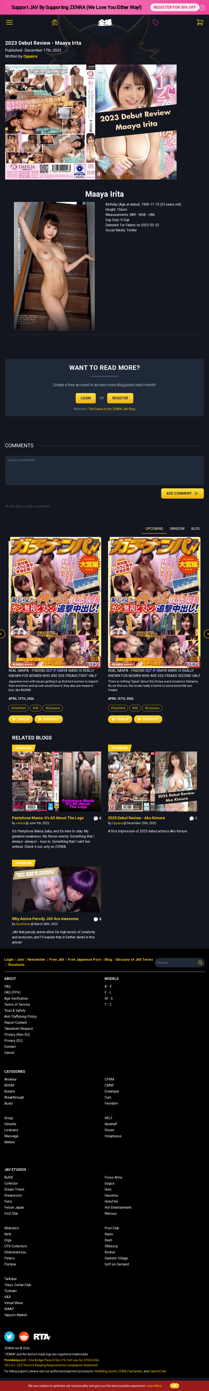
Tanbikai (10, 1279)
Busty (8, 1103)
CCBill (122, 1371)
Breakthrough (14, 1097)
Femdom (111, 1103)
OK (175, 1386)
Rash (108, 1240)
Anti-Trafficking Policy (20, 1016)
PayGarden (134, 1371)
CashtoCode (157, 1371)
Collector (11, 1183)
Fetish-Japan (14, 1207)
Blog (108, 960)
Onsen (109, 1130)
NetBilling (101, 1371)
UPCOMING (154, 529)
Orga (7, 1240)
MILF (109, 1118)
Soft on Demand (117, 1264)
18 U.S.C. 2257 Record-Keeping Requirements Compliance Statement (51, 1365)
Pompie (10, 1264)
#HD (36, 708)
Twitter (131, 230)
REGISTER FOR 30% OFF (175, 7)
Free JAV (56, 960)
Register (120, 398)
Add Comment (182, 493)
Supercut (48, 719)
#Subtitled (18, 708)
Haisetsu (111, 1195)
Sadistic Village (116, 1258)
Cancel (9, 1053)
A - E (108, 986)
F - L (108, 992)
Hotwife (10, 1124)
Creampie (112, 1091)
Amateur (10, 1079)
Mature (9, 1142)
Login (86, 398)
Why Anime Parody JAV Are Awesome (45, 918)
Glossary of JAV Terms (134, 960)
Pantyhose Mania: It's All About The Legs (48, 818)
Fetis (8, 1201)
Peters (9, 1258)
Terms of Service (17, 1004)
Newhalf (111, 1124)
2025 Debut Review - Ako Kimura (136, 818)
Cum (108, 1097)
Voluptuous (113, 1136)
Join (20, 960)
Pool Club (112, 1228)
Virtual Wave (13, 1303)
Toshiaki (10, 1291)
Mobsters (11, 1228)
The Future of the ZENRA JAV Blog (111, 409)
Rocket (110, 1252)
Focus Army (113, 1177)
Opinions (23, 748)
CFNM (109, 1079)
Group (8, 1118)
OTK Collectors (15, 1246)
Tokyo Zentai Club (17, 1285)
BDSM (9, 1085)
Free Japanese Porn (84, 960)
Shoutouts (16, 965)
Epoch (113, 1371)
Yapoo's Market (15, 1315)
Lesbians (11, 1130)
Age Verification (16, 998)
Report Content (15, 1023)
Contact (10, 1047)
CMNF (109, 1085)
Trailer (20, 719)
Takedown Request (18, 1029)
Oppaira (30, 56)
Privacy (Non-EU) (17, 1035)
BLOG (195, 529)
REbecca (111, 1246)
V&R (7, 1297)
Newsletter (36, 960)
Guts (108, 1189)
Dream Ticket (14, 1189)
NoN (7, 1234)
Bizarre (9, 1091)
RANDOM (177, 529)
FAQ (7, 986)
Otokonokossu (15, 1252)
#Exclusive (52, 708)
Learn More (154, 1386)
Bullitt (8, 1177)
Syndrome (23, 924)
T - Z (108, 1004)
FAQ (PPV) (12, 992)
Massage (11, 1136)
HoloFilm (111, 1201)
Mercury (111, 1213)
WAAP (9, 1309)
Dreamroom (13, 1195)
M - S (109, 998)
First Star (11, 1213)
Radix (109, 1234)
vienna (21, 823)
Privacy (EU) (13, 1041)
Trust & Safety (15, 1010)
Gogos (109, 1183)
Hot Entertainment (118, 1207)
